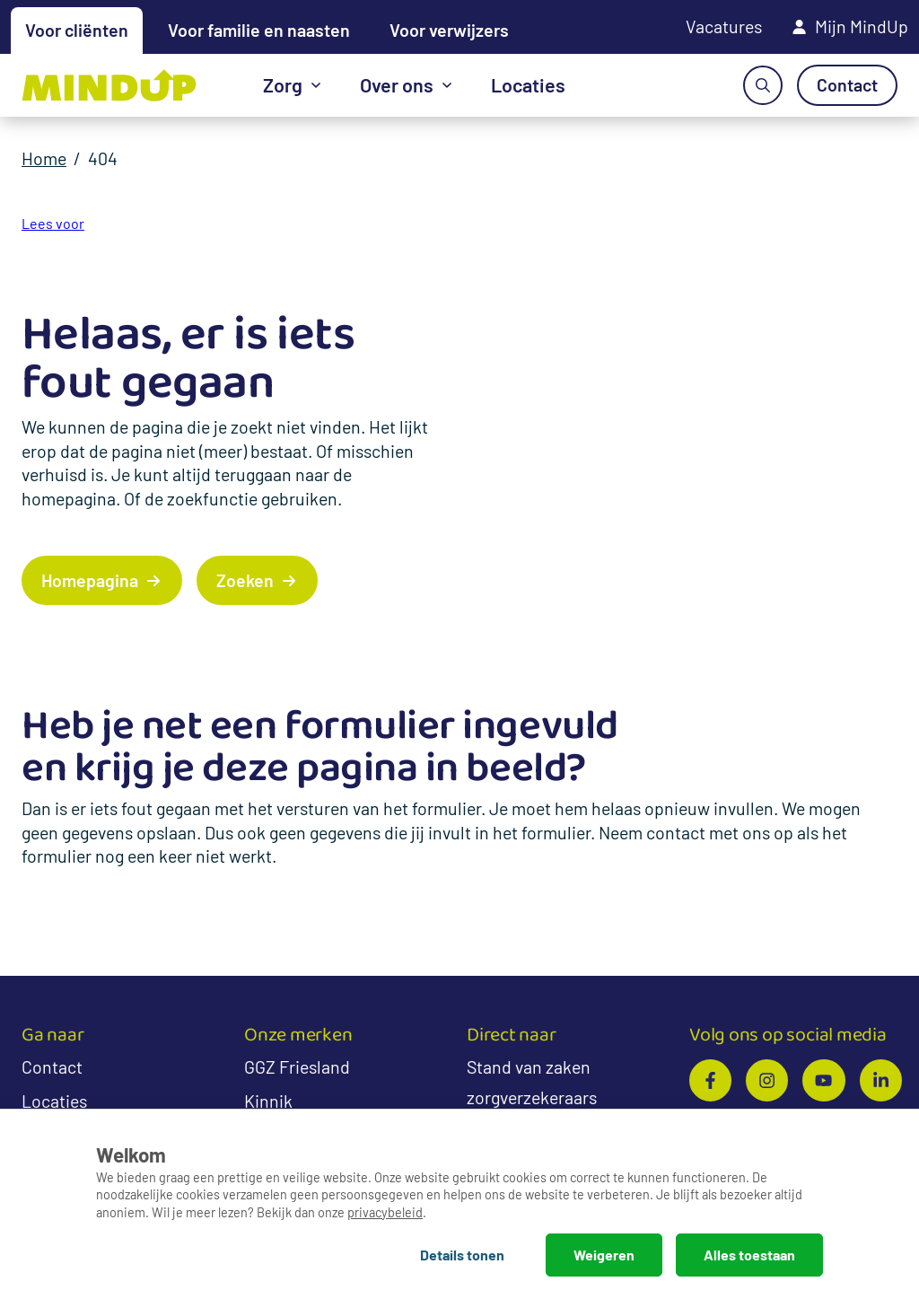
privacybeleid (385, 1212)
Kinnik (268, 1100)
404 (103, 158)
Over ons (396, 84)
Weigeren (604, 1254)
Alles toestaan (749, 1254)
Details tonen (462, 1254)
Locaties (528, 84)
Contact (52, 1066)
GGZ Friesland (297, 1066)
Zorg (282, 84)
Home (44, 158)
